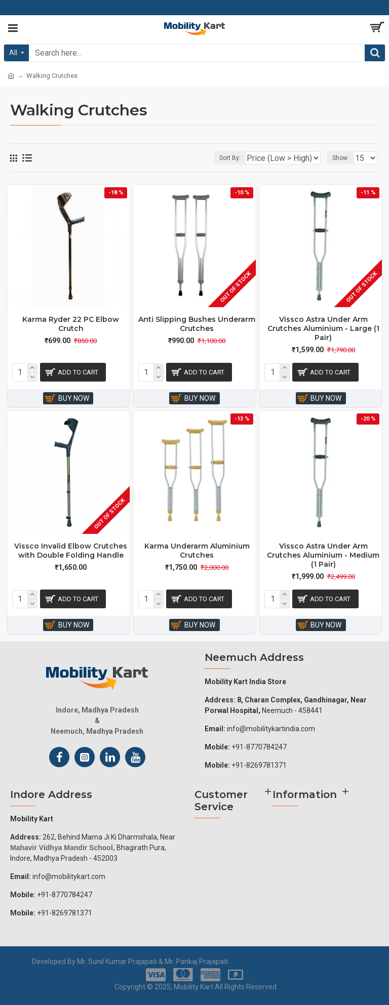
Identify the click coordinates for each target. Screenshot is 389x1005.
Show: (340, 157)
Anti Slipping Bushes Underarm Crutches (196, 324)
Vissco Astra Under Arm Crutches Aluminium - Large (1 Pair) (323, 328)
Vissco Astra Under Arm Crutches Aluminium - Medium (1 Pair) (323, 555)
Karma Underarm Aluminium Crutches (197, 550)
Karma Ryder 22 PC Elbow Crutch (70, 324)
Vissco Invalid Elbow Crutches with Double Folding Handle (70, 550)
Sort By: (230, 157)
